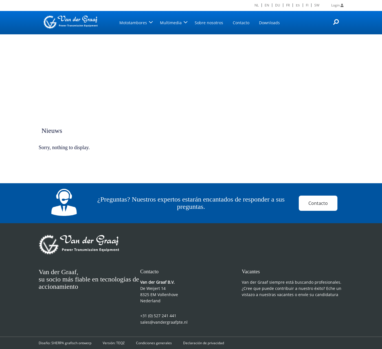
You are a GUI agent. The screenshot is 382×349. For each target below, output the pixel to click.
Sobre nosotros (209, 22)
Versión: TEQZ (114, 343)
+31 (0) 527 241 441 (158, 315)
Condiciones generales (154, 343)
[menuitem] (257, 5)
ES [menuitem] (298, 5)
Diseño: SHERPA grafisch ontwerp (65, 343)
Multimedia (171, 22)
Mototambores (133, 22)
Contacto (241, 22)
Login (337, 5)
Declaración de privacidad (203, 343)
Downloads (269, 22)
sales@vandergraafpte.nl (164, 322)
